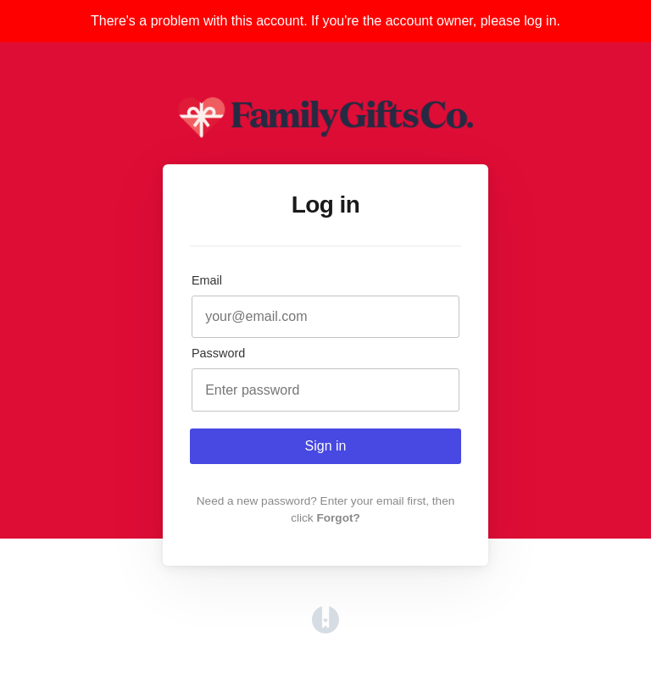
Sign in (326, 446)
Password (218, 353)
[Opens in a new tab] (325, 629)
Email (207, 280)
